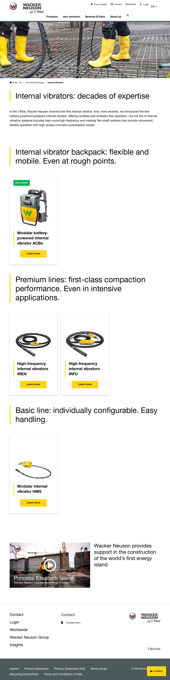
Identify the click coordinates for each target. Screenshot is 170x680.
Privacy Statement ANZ (69, 664)
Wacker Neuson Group (29, 633)
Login (148, 4)
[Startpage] (29, 8)
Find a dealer (102, 4)
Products (55, 12)
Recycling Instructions (24, 670)
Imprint (14, 664)
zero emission (74, 12)
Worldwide (133, 4)
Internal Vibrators (55, 79)
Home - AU (17, 78)
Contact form (73, 618)
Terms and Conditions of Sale (63, 670)
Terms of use (99, 664)
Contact (120, 4)
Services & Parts (96, 12)
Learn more (33, 250)
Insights (16, 640)
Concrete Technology (35, 78)
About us (117, 12)
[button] (157, 5)
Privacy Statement (36, 664)
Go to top (154, 644)
